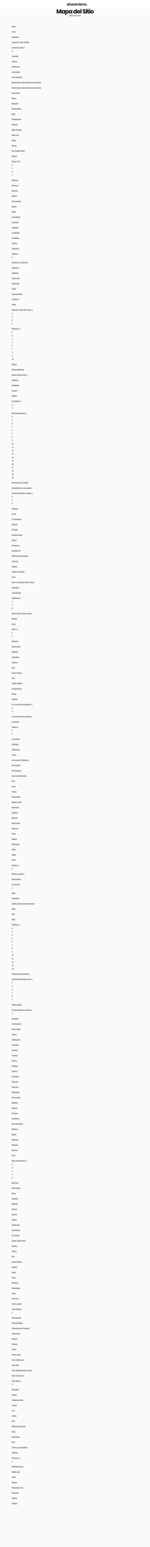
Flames (15, 524)
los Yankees (16, 770)
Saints (14, 1219)
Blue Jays (15, 135)
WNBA (14, 1498)
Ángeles (15, 56)
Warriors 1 (16, 1458)
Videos (14, 1503)
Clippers (15, 273)
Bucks (14, 206)
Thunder (15, 1389)
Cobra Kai (16, 278)
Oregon (15, 1050)
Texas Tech (16, 1354)
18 (13, 470)
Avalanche (16, 72)
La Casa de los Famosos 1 (22, 704)
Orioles (15, 1055)
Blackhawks (16, 119)
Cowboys (15, 299)
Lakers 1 (15, 727)
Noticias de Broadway (21, 974)
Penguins (15, 1092)
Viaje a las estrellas (20, 1447)
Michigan (15, 844)
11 (13, 447)
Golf (13, 577)
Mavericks (16, 823)
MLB (14, 849)
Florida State (17, 535)
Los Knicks (16, 765)
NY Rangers (16, 1023)
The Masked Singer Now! (22, 1370)
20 (13, 477)
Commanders (17, 294)
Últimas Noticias (18, 1426)
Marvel (14, 818)
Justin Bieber (17, 683)
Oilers (14, 1034)
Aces (14, 31)
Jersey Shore (17, 672)
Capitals (15, 227)
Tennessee (16, 1333)
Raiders (15, 1129)
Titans (14, 1405)
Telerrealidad (17, 1323)
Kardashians (17, 688)
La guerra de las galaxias (22, 716)
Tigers (14, 1394)
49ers (14, 26)
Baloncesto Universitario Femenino (26, 82)
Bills (13, 114)
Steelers (15, 1282)
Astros (14, 61)
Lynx (14, 786)
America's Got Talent (20, 42)
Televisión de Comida (20, 1328)
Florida (15, 529)
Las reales (16, 739)
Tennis (14, 1338)
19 (13, 474)
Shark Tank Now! (19, 1240)
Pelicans (15, 1087)
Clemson (15, 267)
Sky (13, 1256)
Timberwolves (17, 1400)
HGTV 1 (15, 629)
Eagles (14, 395)
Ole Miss (15, 1045)
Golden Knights (18, 571)
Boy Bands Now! (18, 150)
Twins (14, 1415)
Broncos (15, 185)
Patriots (15, 1081)
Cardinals (16, 232)
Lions (14, 754)
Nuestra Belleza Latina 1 (22, 1010)
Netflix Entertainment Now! (23, 903)
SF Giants (16, 1235)
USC (13, 1442)
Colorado (15, 283)
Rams (14, 1134)
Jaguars (15, 662)
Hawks (14, 618)
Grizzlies (15, 587)
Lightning (16, 749)
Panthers (15, 1076)
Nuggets (15, 1018)
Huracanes (16, 646)
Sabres (14, 1214)
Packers (15, 1066)
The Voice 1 (16, 1381)
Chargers (15, 248)
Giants (14, 566)
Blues (14, 140)
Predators (16, 1118)
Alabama (15, 37)
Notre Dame (17, 1004)
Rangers (15, 1139)
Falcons (15, 508)
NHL (13, 919)
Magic (14, 791)
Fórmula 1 (16, 545)
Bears (14, 98)
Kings (14, 693)
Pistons (15, 1113)
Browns (15, 190)
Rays (14, 1155)
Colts (14, 288)
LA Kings (15, 721)
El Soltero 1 (16, 401)
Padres (14, 1071)
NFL (13, 914)
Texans (15, 1344)
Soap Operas (17, 1261)
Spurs (14, 1272)
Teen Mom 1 (17, 1309)
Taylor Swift (17, 1303)
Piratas (15, 1108)
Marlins (15, 812)
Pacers (14, 1060)
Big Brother (16, 108)
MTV (14, 860)
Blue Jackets (17, 129)
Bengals (15, 103)
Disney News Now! (19, 374)
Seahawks (16, 1225)
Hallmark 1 (16, 598)
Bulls (14, 211)
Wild (14, 1477)
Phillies (15, 1102)
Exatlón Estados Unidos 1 (22, 493)
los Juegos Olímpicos (20, 760)
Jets (13, 678)
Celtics (14, 243)
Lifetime (15, 744)
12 (13, 450)
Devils (14, 364)
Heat (14, 624)
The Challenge (18, 1359)
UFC (13, 1421)
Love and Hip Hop (19, 775)
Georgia (15, 561)
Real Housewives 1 (19, 1160)
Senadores (16, 1230)
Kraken (15, 699)
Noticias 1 (16, 924)
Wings (14, 1482)
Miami (14, 839)
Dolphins (15, 385)
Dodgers (15, 380)
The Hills (15, 1365)
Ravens (15, 1150)
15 (13, 460)
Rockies (15, 1203)
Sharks (14, 1246)
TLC (13, 1410)
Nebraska (15, 898)
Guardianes (16, 592)
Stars (14, 1277)
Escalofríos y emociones (22, 488)
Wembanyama (17, 1466)
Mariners (15, 807)
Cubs (14, 304)
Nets (14, 908)
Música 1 (15, 865)
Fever (14, 513)
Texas (14, 1349)
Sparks (14, 1267)
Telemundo (16, 1317)
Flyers (14, 540)
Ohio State (16, 1029)
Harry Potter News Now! (22, 613)
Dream (14, 390)
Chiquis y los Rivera (20, 262)
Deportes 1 (16, 328)
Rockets (15, 1198)
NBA (14, 893)
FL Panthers (17, 519)
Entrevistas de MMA (20, 482)
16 (13, 464)
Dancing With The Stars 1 (22, 309)
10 (13, 359)
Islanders (15, 657)
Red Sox (15, 1182)
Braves (14, 156)
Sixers (14, 1251)
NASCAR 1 (16, 884)
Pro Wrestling (17, 1123)
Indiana (15, 651)
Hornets (15, 641)
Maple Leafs (17, 802)
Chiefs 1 (15, 253)
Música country (18, 873)
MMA (14, 854)
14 (13, 457)
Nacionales (16, 879)
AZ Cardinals (17, 77)
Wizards (15, 1492)
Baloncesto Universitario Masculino (26, 87)
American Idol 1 (18, 47)
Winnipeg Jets (17, 1487)
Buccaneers (16, 201)
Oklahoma (16, 1039)
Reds (14, 1193)
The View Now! (18, 1375)
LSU (13, 781)
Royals (14, 1209)
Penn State (16, 1097)
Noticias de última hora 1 (22, 979)
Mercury (15, 828)
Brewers (15, 180)
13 (13, 453)
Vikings (15, 1452)
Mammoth (16, 796)
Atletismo (16, 66)
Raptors (15, 1144)
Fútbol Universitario (20, 556)
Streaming (16, 1288)
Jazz (13, 667)
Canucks (15, 222)
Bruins (14, 196)
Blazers (15, 124)
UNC (14, 1431)
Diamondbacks (18, 369)
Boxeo (14, 145)
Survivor (15, 1298)
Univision (16, 1436)
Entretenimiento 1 (19, 413)
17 (13, 467)
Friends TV (16, 550)
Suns (14, 1293)
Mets (14, 833)
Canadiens (16, 217)
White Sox (16, 1471)
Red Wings (16, 1188)
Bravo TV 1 (16, 161)
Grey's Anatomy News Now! (23, 582)
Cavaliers (15, 238)
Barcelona (16, 93)
